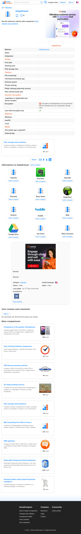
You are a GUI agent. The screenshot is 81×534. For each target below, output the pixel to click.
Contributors (17, 291)
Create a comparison (45, 3)
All (2, 7)
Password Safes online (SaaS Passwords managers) (19, 480)
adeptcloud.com (44, 49)
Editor (44, 285)
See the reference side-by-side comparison (18, 21)
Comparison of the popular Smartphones (19, 327)
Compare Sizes (53, 2)
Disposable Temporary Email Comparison (20, 460)
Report (34, 159)
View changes (17, 301)
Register (63, 2)
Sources (16, 277)
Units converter (24, 519)
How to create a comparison (28, 511)
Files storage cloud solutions (15, 142)
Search (41, 2)
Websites (8, 7)
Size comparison (24, 522)
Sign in (71, 2)
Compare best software (26, 514)
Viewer (15, 285)
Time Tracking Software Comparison (18, 346)
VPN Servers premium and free (16, 365)
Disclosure (44, 511)
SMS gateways (9, 441)
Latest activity (56, 511)
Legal (42, 514)
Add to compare (35, 165)
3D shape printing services (14, 385)
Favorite (17, 15)
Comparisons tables (25, 516)
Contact (43, 516)
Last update (17, 288)
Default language (48, 282)
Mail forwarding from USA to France (17, 422)
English (77, 2)
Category (16, 282)
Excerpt (15, 271)
